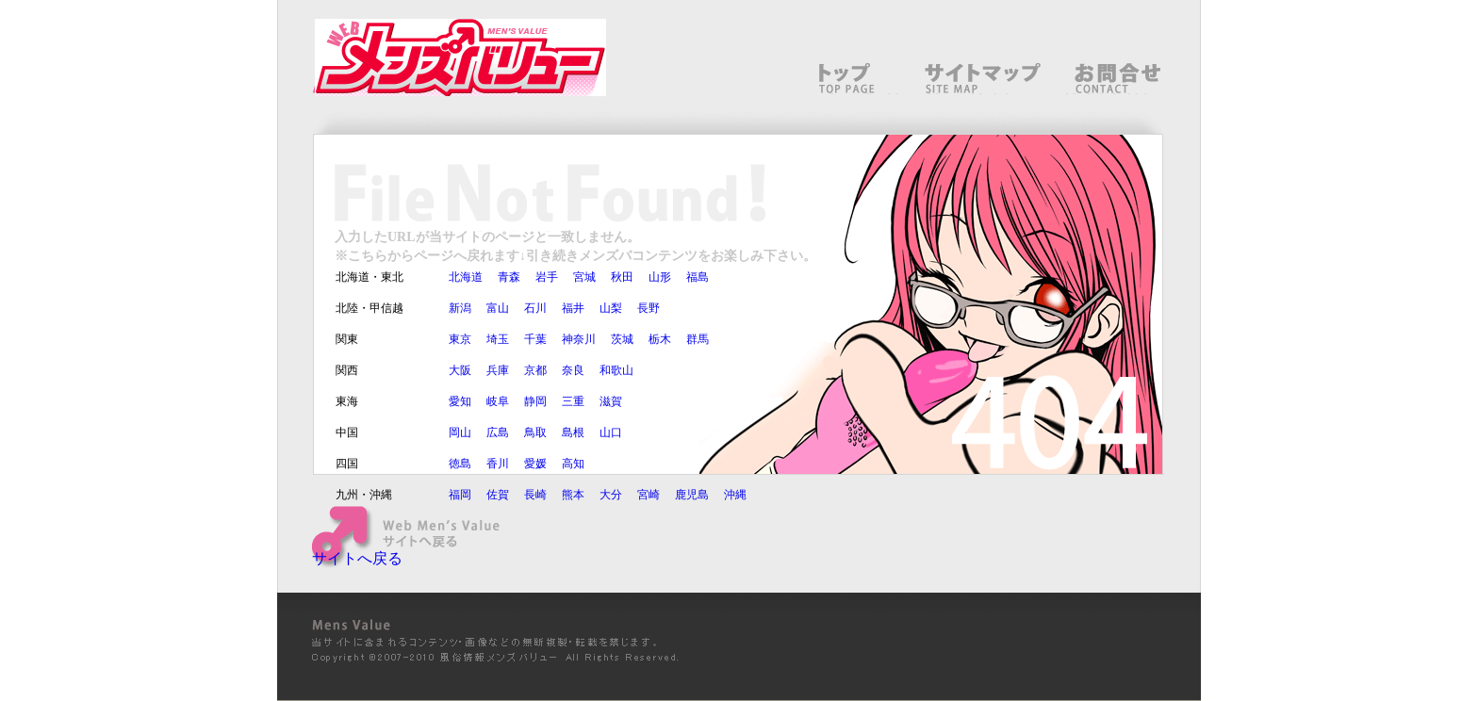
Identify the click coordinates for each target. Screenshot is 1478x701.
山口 (610, 432)
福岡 (460, 494)
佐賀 (497, 494)
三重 (573, 401)
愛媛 (535, 463)
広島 (497, 432)
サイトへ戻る (357, 558)
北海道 (466, 277)
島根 (573, 432)
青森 (509, 277)
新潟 (460, 308)
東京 (460, 339)
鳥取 (535, 432)
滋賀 (610, 401)
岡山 (460, 432)
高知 (573, 463)
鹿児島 (692, 494)
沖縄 (735, 494)
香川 (497, 463)
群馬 (697, 339)
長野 (648, 308)
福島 (697, 277)
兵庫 (497, 370)
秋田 (622, 277)
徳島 (460, 463)
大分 (610, 494)
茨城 (622, 339)
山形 (660, 277)
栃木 (660, 339)
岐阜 (497, 401)
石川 (535, 308)
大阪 (460, 370)
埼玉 (497, 339)
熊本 (573, 494)
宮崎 (648, 494)
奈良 (573, 370)
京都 (535, 370)
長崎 (535, 494)
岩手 (546, 277)
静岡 (535, 401)
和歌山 (616, 370)
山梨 (610, 308)
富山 (497, 308)
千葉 (535, 339)
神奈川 (579, 339)
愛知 (460, 401)
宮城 (584, 277)
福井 (573, 308)
